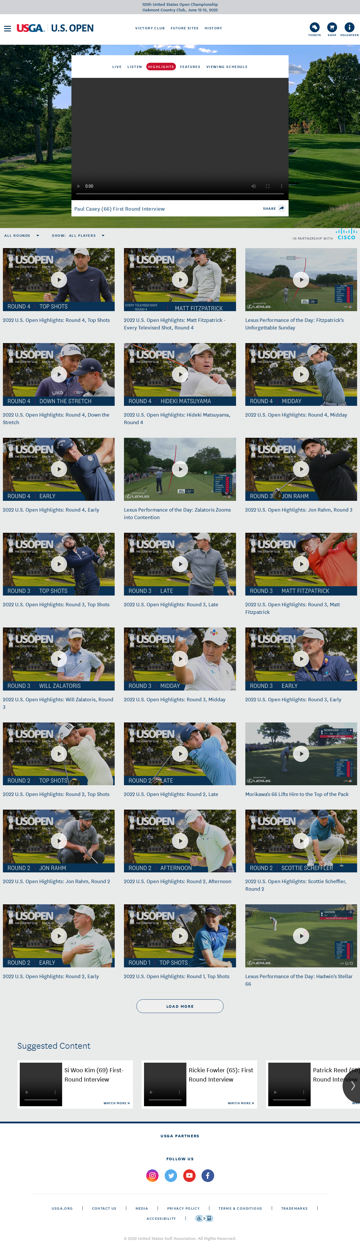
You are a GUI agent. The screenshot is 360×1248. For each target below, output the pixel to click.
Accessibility (161, 1218)
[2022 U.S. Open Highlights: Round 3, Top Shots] (59, 564)
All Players (82, 235)
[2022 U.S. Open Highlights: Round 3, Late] (180, 564)
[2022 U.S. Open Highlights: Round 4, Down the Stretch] (59, 374)
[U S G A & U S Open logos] (55, 28)
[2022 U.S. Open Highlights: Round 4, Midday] (301, 374)
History (213, 28)
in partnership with (325, 234)
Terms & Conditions (240, 1208)
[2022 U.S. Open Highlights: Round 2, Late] (180, 754)
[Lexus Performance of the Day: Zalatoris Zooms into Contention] (180, 469)
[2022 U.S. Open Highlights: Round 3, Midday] (180, 659)
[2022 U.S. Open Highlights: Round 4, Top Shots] (59, 280)
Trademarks (294, 1208)
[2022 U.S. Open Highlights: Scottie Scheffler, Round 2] (301, 841)
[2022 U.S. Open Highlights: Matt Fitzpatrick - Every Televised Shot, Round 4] (180, 280)
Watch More (115, 1102)
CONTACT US (104, 1208)
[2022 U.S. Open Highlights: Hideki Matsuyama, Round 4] (180, 374)
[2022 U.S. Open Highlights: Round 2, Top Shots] (59, 754)
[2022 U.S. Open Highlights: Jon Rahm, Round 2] (59, 841)
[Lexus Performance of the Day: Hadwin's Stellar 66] (301, 936)
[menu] (7, 29)
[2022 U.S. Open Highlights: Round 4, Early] (59, 469)
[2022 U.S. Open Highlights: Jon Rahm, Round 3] (301, 469)
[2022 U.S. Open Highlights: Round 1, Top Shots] (180, 936)
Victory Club (150, 28)
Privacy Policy (183, 1208)
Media (142, 1208)
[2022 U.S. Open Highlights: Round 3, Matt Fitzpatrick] (301, 564)
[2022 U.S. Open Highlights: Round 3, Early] (301, 659)
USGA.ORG (62, 1208)
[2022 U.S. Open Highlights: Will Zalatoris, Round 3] (59, 659)
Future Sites (185, 28)
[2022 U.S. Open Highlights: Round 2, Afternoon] (180, 841)
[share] (282, 208)
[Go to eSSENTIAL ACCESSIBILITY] (204, 1218)
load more (180, 1006)
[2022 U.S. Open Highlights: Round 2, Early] (59, 936)
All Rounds (17, 235)
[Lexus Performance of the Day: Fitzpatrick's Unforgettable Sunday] (301, 280)
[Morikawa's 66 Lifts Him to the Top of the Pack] (301, 754)
